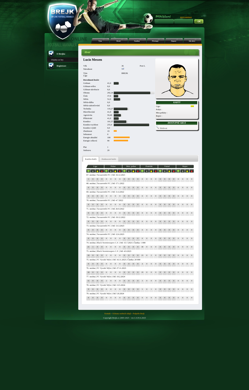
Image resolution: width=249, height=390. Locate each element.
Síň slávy (192, 41)
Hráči (118, 41)
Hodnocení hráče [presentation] (109, 159)
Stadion (137, 41)
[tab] (91, 159)
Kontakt (107, 313)
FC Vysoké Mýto (104, 259)
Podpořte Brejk (139, 313)
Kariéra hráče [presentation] (91, 159)
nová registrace (186, 17)
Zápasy (173, 41)
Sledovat (163, 128)
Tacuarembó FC (103, 175)
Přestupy (155, 41)
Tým (100, 41)
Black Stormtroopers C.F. (108, 242)
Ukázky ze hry (57, 60)
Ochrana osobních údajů (121, 313)
